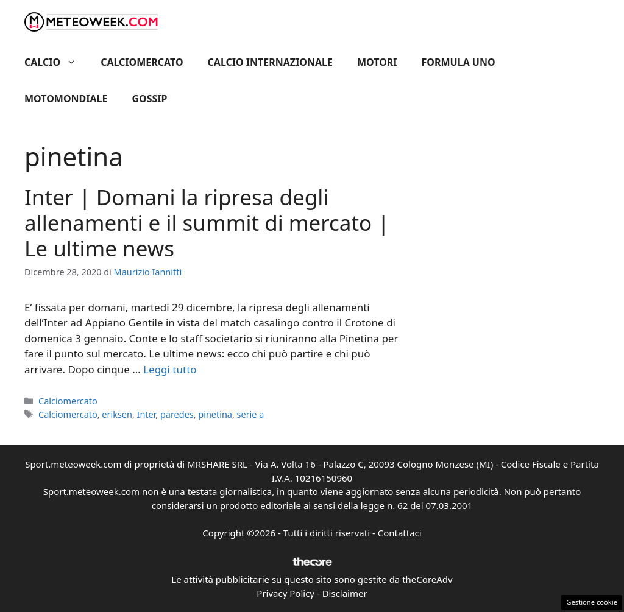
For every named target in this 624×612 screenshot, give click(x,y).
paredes (177, 414)
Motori (377, 62)
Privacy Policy (285, 593)
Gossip (150, 98)
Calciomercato (142, 62)
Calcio (56, 62)
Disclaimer (344, 593)
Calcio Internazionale (270, 62)
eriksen (117, 414)
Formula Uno (458, 62)
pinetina (215, 414)
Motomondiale (66, 98)
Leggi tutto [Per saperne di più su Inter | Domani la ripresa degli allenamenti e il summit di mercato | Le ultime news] (169, 369)
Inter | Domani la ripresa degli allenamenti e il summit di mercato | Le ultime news (206, 222)
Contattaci (400, 533)
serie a (250, 414)
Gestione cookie (591, 602)
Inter (146, 414)
